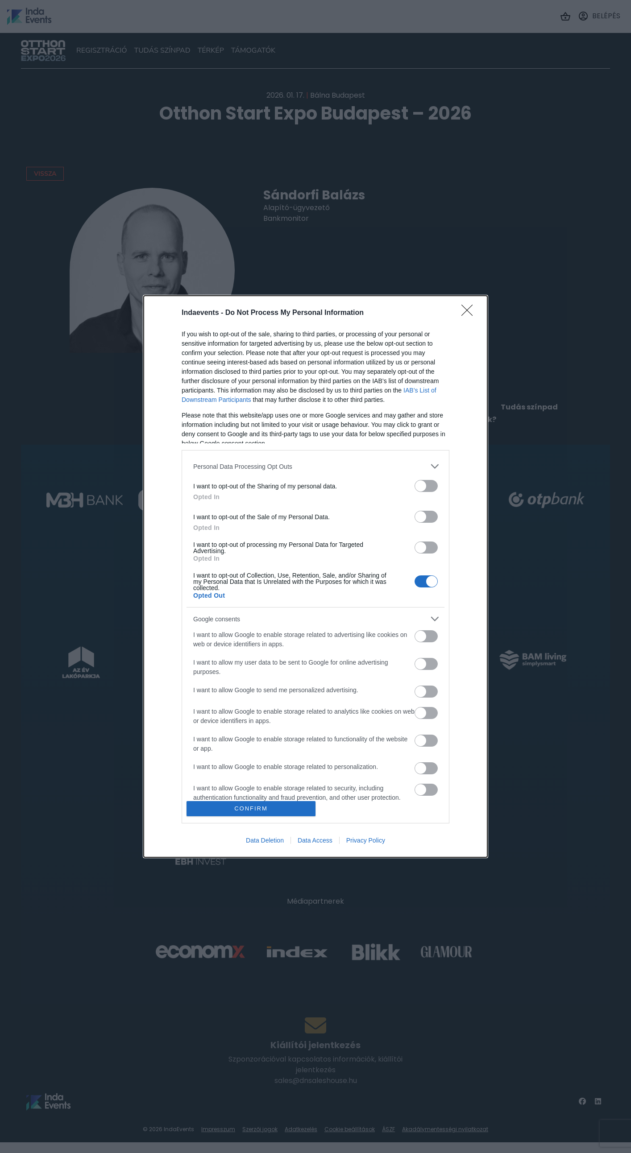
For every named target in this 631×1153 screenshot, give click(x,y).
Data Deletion (265, 840)
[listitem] (315, 466)
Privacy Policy (365, 840)
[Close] (469, 313)
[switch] (426, 486)
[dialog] (315, 576)
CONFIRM (251, 808)
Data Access (315, 840)
